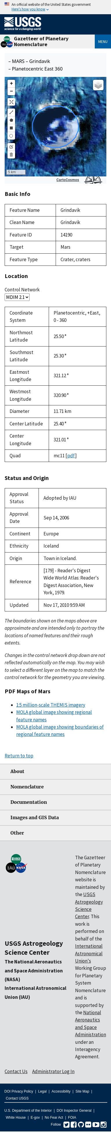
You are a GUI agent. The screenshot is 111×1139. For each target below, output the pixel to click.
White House (16, 1117)
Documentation (28, 802)
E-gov (35, 1117)
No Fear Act (54, 1117)
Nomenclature (27, 787)
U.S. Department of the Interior (28, 1111)
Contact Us (16, 1071)
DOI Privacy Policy (18, 1091)
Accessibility (61, 1091)
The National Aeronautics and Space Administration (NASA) (34, 971)
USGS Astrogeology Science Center (34, 947)
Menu (103, 41)
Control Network (22, 289)
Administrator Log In (53, 1071)
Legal (42, 1091)
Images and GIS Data (34, 817)
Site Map (82, 1091)
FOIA (72, 1117)
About (17, 771)
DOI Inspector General (74, 1111)
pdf (71, 455)
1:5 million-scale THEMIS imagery (50, 705)
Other (17, 833)
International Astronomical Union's (89, 953)
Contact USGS (17, 1098)
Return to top (19, 755)
